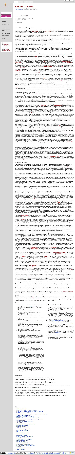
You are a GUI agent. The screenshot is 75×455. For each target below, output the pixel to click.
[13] (23, 159)
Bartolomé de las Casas (54, 156)
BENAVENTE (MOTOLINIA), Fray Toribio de (24, 436)
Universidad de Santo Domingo (59, 252)
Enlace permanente (6, 49)
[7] (38, 106)
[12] (31, 154)
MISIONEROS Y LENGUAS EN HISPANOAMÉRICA (25, 424)
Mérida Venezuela (32, 265)
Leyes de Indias (48, 31)
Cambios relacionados (6, 45)
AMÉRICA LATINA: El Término (22, 430)
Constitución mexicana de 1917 (58, 320)
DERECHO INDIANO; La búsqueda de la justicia (25, 445)
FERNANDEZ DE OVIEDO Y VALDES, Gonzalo (25, 416)
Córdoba (41, 30)
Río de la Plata (69, 322)
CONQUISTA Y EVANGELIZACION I (23, 415)
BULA (17, 431)
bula (17, 87)
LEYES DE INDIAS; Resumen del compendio (24, 444)
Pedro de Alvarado (27, 199)
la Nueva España (35, 322)
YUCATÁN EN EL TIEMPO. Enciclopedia (24, 439)
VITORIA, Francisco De (20, 449)
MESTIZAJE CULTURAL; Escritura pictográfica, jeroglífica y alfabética (29, 419)
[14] (67, 166)
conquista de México (66, 61)
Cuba (36, 56)
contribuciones (33, 8)
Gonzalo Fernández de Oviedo (35, 297)
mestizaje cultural (53, 247)
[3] (39, 72)
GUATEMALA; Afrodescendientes (22, 427)
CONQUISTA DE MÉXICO (21, 441)
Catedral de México (26, 277)
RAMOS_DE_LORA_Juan (21, 408)
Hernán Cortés (51, 30)
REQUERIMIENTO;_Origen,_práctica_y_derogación (26, 410)
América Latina (70, 141)
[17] (50, 239)
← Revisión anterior (20, 9)
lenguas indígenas (33, 247)
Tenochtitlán (58, 253)
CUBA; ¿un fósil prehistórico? (22, 443)
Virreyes (22, 219)
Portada (4, 21)
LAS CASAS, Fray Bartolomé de (22, 425)
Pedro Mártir (69, 62)
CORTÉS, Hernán (19, 446)
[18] (32, 266)
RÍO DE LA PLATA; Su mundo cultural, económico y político (27, 417)
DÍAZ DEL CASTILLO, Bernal (21, 434)
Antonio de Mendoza (32, 198)
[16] (64, 230)
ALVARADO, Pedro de (20, 422)
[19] (71, 269)
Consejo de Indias (34, 93)
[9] (59, 125)
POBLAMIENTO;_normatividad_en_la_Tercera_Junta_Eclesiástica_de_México (32, 414)
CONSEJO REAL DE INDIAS (21, 435)
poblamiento (61, 53)
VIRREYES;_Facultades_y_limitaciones (24, 412)
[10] (45, 135)
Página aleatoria (5, 35)
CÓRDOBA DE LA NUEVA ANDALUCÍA (23, 448)
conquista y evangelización (68, 291)
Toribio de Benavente (58, 105)
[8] (31, 112)
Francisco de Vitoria (32, 306)
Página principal (5, 24)
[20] (55, 300)
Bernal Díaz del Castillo (64, 133)
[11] (49, 142)
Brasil (44, 78)
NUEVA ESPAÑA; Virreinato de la (22, 432)
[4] (61, 80)
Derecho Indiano (35, 31)
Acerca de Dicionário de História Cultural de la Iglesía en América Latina (48, 453)
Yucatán (37, 72)
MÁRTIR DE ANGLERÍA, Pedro (22, 440)
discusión (29, 8)
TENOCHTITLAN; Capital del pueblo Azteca (24, 421)
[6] (72, 97)
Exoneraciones (64, 453)
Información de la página (7, 50)
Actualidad (4, 30)
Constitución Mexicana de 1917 (22, 426)
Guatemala (17, 199)
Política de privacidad (31, 453)
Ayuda (3, 38)
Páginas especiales (6, 46)
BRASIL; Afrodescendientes (21, 437)
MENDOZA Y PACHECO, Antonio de (23, 429)
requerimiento (18, 70)
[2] (39, 70)
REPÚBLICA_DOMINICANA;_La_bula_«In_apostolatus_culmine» (29, 411)
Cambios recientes (6, 33)
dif (16, 9)
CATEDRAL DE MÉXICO (20, 420)
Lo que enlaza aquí (6, 44)
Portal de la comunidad (5, 28)
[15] (18, 223)
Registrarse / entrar (68, 0)
